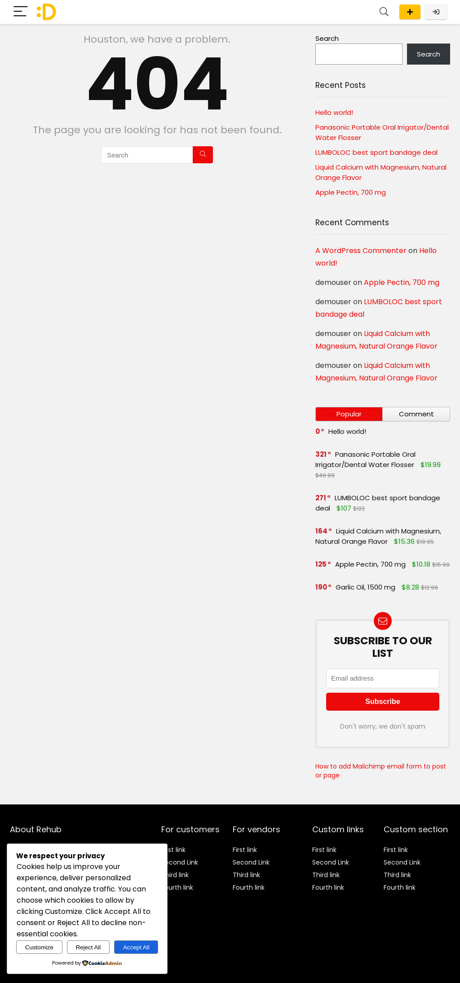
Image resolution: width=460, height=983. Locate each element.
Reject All (88, 947)
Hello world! (334, 112)
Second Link (179, 862)
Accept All (136, 947)
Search (327, 38)
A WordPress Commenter (361, 250)
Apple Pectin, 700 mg (350, 192)
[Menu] (20, 12)
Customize (39, 947)
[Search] (384, 12)
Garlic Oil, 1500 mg (365, 587)
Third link (175, 874)
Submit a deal (410, 12)
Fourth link (177, 887)
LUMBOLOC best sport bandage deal (376, 152)
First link (173, 849)
